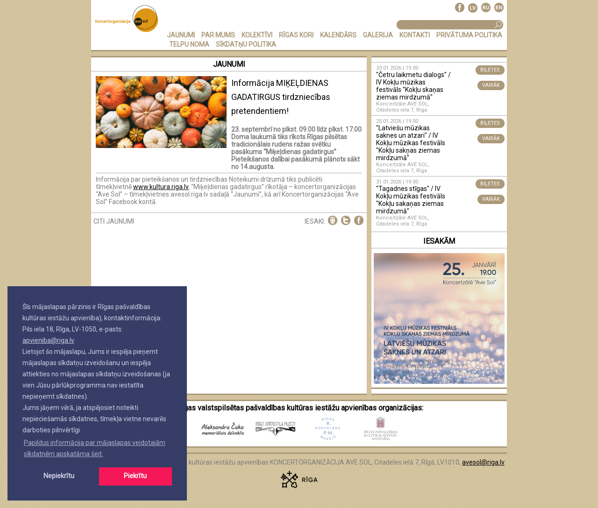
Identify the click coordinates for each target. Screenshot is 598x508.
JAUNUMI (181, 35)
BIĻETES (490, 70)
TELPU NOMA (189, 44)
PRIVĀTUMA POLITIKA (469, 35)
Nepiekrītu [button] (58, 476)
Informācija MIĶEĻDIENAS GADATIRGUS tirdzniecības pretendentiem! (280, 97)
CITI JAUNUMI (113, 221)
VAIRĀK (491, 85)
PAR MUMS (218, 35)
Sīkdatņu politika (246, 44)
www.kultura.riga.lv (160, 186)
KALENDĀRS (338, 35)
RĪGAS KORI (296, 35)
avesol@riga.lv (483, 462)
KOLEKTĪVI (257, 35)
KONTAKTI (414, 35)
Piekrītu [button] (135, 476)
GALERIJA (378, 35)
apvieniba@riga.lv (48, 340)
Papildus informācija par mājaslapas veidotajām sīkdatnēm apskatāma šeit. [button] (94, 448)
